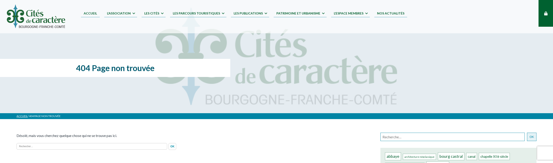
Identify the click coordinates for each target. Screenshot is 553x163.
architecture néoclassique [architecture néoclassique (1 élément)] (419, 156)
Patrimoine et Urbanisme (298, 13)
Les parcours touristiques (196, 13)
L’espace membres (348, 13)
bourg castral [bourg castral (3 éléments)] (451, 156)
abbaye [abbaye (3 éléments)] (393, 156)
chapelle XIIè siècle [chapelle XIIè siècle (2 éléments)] (494, 156)
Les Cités (151, 13)
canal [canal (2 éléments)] (471, 156)
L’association (119, 13)
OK (531, 137)
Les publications (248, 13)
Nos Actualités (390, 13)
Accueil (90, 13)
